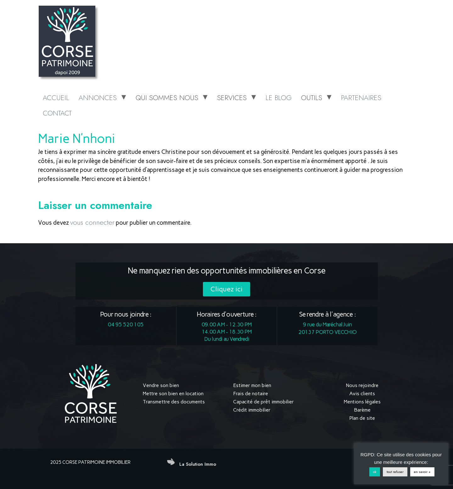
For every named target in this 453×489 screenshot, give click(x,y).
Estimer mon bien (252, 385)
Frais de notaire (250, 393)
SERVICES (232, 98)
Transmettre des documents (174, 402)
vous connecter (92, 222)
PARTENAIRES (361, 98)
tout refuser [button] (395, 471)
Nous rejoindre (362, 385)
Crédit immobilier (252, 410)
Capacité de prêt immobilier (263, 402)
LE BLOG (279, 98)
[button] (226, 289)
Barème (362, 410)
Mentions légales (362, 402)
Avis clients (362, 393)
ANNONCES (98, 98)
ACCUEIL (56, 98)
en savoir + (422, 471)
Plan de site (362, 418)
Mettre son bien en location (173, 393)
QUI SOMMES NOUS (167, 98)
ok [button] (374, 471)
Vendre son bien (161, 385)
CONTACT (57, 113)
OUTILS (311, 98)
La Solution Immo (197, 464)
